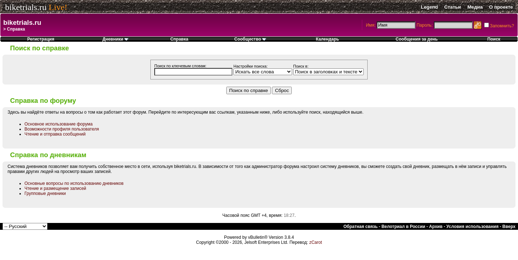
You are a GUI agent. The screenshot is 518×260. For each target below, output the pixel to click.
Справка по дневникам (48, 155)
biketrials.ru (25, 7)
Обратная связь (361, 226)
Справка (179, 39)
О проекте (501, 7)
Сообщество (250, 39)
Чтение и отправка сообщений (55, 134)
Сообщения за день (417, 39)
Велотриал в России (403, 226)
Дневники (115, 39)
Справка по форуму (43, 100)
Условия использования (472, 226)
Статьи (452, 7)
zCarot (315, 242)
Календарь (327, 39)
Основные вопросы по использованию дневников (73, 183)
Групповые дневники (45, 193)
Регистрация (40, 39)
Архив (435, 226)
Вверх (509, 226)
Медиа (475, 7)
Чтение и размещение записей (55, 188)
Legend (429, 7)
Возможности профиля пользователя (61, 129)
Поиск (493, 39)
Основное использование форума (58, 124)
